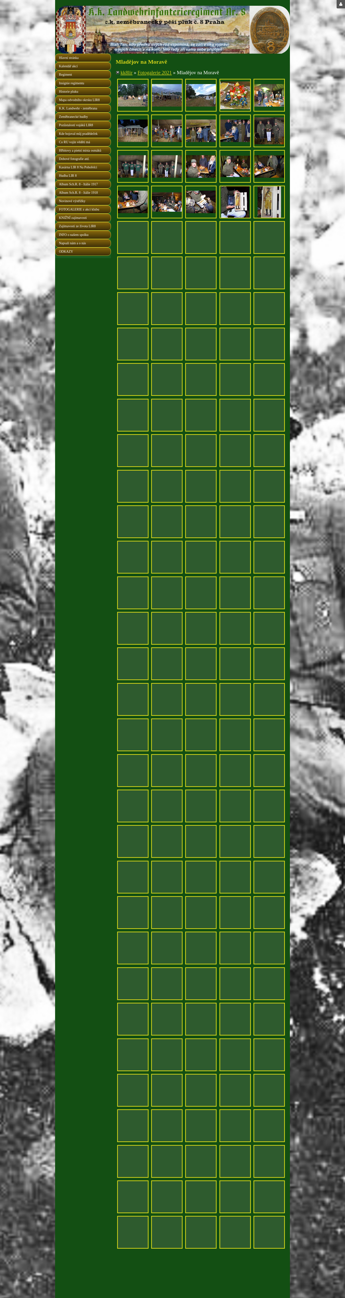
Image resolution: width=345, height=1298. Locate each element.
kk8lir (126, 72)
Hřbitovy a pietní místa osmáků (80, 150)
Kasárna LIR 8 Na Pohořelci (78, 167)
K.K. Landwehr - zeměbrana (78, 108)
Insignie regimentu (71, 83)
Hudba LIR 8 (68, 175)
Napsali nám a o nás (72, 243)
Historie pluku (68, 91)
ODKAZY (66, 251)
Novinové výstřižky (72, 201)
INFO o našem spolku (73, 235)
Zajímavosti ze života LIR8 (77, 226)
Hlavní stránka (69, 58)
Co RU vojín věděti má (74, 142)
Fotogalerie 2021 (155, 72)
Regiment (65, 74)
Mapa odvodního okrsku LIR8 (79, 100)
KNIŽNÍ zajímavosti (73, 218)
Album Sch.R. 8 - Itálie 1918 (78, 192)
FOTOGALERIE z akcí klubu (79, 209)
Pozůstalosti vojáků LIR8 (76, 125)
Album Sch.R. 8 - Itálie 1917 (78, 184)
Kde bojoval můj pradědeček (78, 134)
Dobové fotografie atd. (74, 159)
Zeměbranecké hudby (73, 117)
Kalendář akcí (68, 66)
